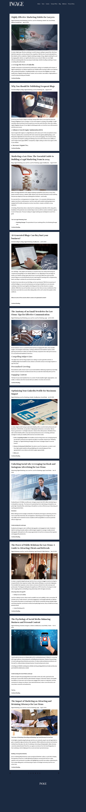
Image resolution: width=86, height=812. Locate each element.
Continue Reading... (16, 81)
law (24, 172)
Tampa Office (54, 4)
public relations (46, 570)
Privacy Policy (71, 4)
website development (16, 25)
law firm (30, 23)
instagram (27, 647)
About (38, 4)
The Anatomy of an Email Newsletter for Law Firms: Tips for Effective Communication (34, 323)
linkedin (44, 23)
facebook (22, 647)
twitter (49, 647)
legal (41, 172)
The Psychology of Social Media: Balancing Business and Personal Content (29, 640)
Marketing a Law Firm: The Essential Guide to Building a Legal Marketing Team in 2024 (31, 165)
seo (47, 23)
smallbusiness (46, 172)
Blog (60, 4)
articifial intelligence (16, 95)
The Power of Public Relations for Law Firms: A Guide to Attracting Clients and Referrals (34, 563)
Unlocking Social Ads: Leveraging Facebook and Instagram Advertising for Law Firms (34, 479)
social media (52, 23)
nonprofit (39, 570)
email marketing (23, 23)
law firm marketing (37, 23)
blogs (22, 95)
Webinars (64, 4)
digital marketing (15, 23)
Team (43, 4)
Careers (47, 4)
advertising (14, 486)
